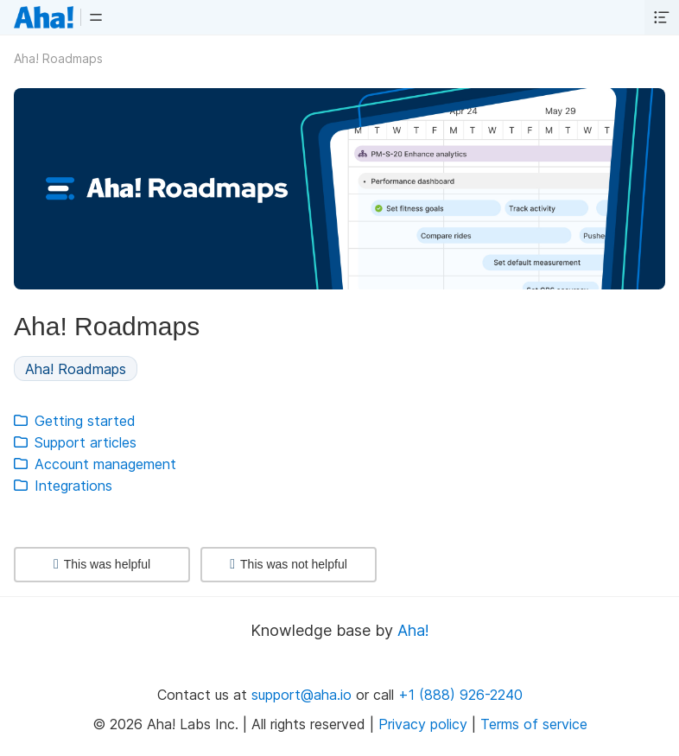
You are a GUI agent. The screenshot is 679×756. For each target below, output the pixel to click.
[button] (96, 17)
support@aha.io (301, 694)
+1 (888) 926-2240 (460, 694)
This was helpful (102, 564)
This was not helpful (288, 564)
